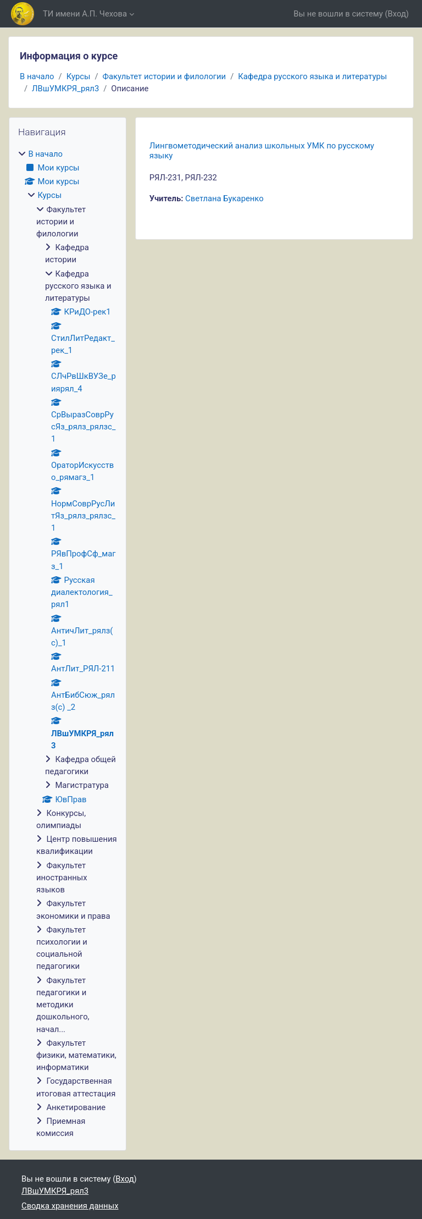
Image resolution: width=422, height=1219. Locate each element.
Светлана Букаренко (224, 198)
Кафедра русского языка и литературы (312, 76)
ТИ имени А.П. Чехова (85, 14)
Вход (397, 14)
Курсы (78, 76)
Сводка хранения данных (69, 1206)
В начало (37, 76)
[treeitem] (67, 644)
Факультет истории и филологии (164, 76)
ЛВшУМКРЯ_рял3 (65, 88)
